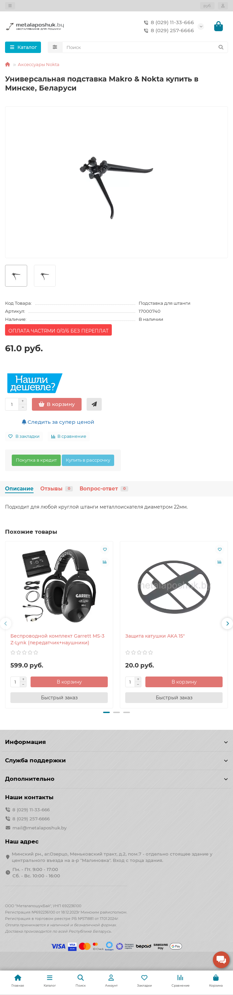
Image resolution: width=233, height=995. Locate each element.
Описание (19, 488)
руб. (207, 5)
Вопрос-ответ (104, 488)
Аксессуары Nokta (38, 64)
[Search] (145, 47)
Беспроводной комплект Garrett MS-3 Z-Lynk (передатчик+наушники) (57, 639)
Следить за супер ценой (58, 422)
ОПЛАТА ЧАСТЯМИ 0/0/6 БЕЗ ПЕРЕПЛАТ (58, 331)
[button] (5, 623)
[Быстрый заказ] (94, 404)
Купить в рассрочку (88, 460)
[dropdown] (10, 5)
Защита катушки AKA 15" (155, 636)
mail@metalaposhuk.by (39, 827)
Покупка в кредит (36, 460)
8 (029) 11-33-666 (167, 22)
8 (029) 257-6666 (167, 30)
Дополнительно (116, 778)
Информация (116, 742)
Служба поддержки (116, 760)
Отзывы (56, 488)
